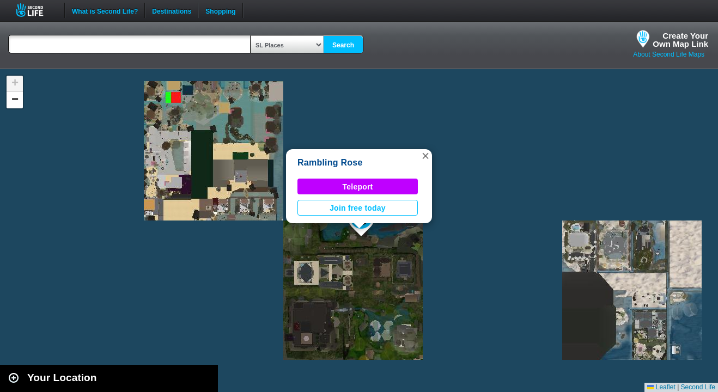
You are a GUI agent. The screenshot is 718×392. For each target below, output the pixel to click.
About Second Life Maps (668, 54)
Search (343, 45)
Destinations (171, 10)
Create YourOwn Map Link (680, 39)
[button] (425, 155)
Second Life (35, 10)
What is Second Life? (105, 10)
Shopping (220, 10)
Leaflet (661, 387)
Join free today (358, 208)
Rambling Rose (330, 162)
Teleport (358, 186)
